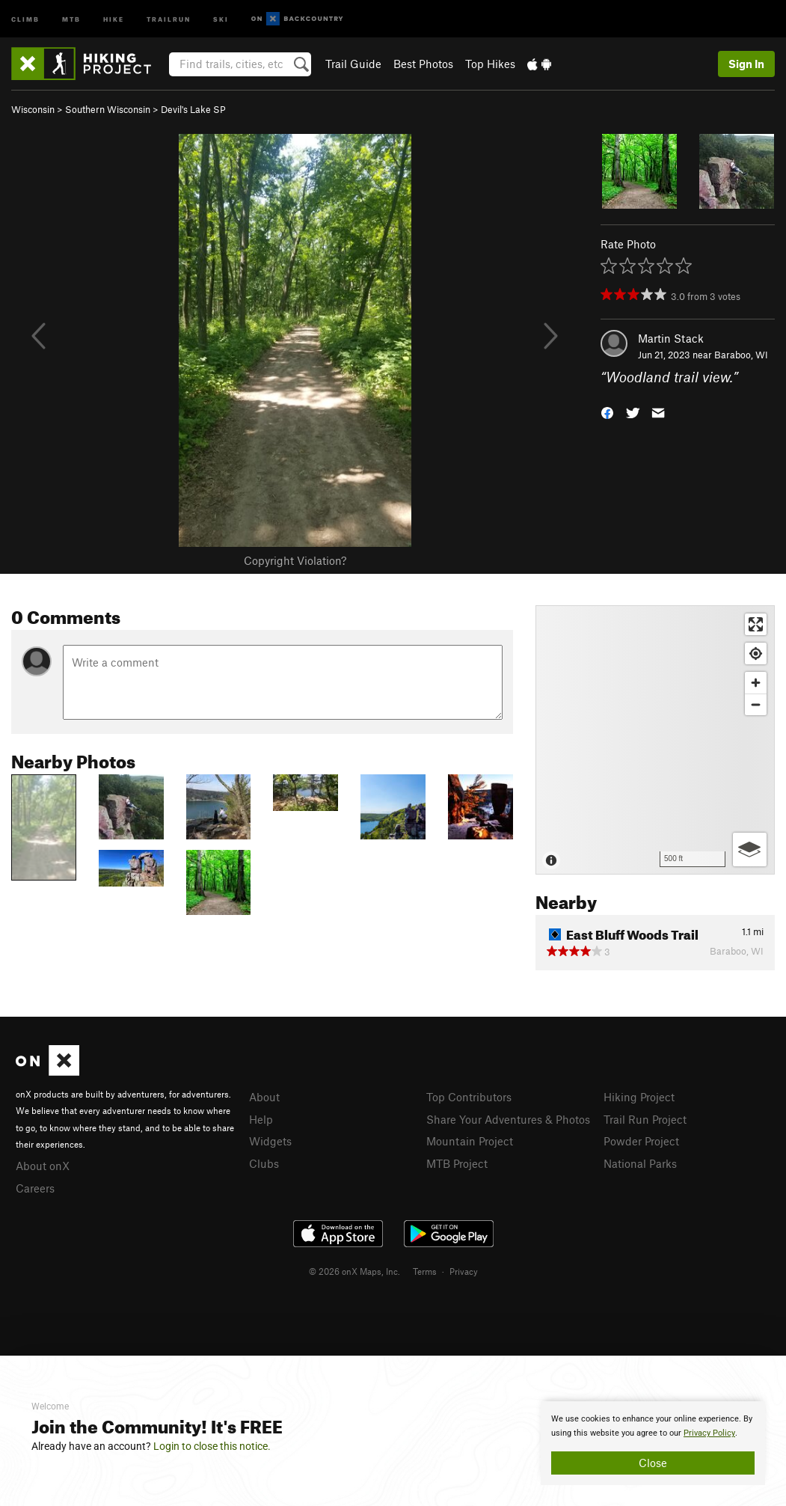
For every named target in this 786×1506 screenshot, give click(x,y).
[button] (607, 411)
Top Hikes (490, 63)
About (264, 1097)
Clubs (264, 1163)
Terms (425, 1271)
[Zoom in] (756, 683)
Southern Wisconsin (107, 109)
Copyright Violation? (295, 560)
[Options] (750, 849)
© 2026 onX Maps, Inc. (354, 1271)
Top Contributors (469, 1097)
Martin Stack (671, 338)
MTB (71, 18)
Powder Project (641, 1141)
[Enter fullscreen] (756, 624)
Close (653, 1462)
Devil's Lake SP (193, 109)
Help (261, 1119)
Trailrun (169, 18)
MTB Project (457, 1163)
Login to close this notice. (212, 1446)
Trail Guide (353, 63)
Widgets (270, 1141)
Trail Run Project (645, 1119)
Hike (113, 18)
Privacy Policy (709, 1433)
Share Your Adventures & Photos (508, 1119)
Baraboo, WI (741, 355)
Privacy (463, 1271)
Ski (221, 18)
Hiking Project (639, 1097)
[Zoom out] (756, 704)
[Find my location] (756, 653)
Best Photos (423, 63)
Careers (35, 1188)
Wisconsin (33, 109)
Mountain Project (469, 1141)
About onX (43, 1165)
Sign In (746, 63)
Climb (25, 18)
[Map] (655, 740)
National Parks (640, 1163)
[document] (653, 1443)
